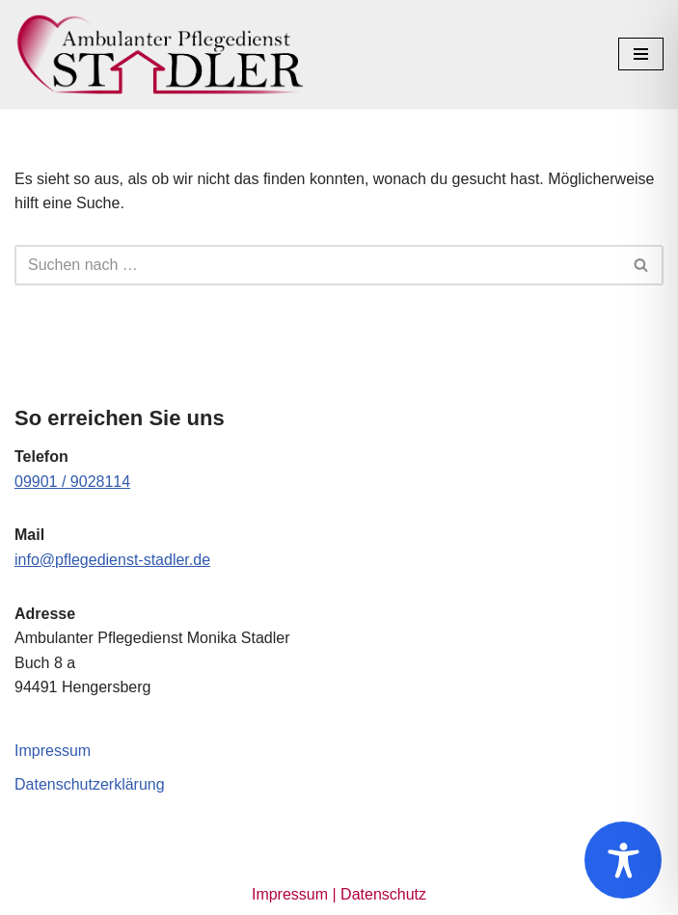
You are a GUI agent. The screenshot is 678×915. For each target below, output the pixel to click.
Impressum (52, 750)
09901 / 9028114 (72, 481)
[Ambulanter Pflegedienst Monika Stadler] (159, 54)
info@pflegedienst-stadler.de (112, 560)
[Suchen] (317, 265)
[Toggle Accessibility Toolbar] (623, 860)
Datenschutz (383, 894)
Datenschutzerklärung (89, 784)
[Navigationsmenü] (641, 54)
